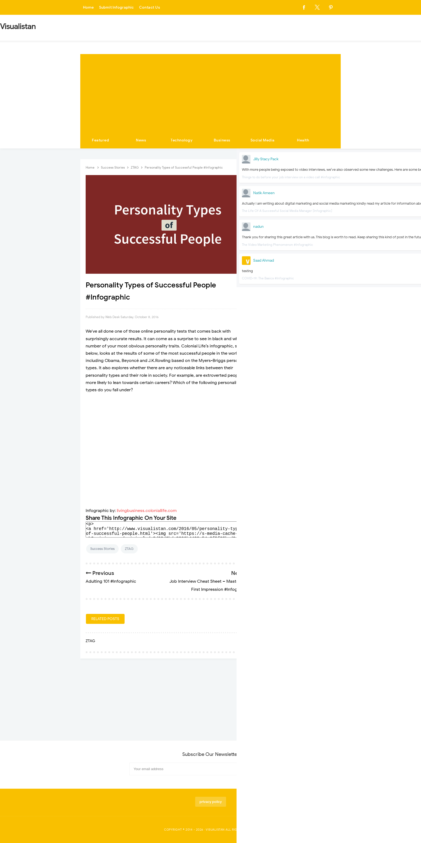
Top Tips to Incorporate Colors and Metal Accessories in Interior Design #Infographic (295, 543)
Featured (100, 140)
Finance (310, 292)
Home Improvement (319, 312)
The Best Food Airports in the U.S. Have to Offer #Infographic (293, 465)
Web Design (313, 363)
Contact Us (152, 7)
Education (312, 271)
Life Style (311, 323)
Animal (274, 241)
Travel (309, 353)
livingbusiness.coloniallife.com (147, 510)
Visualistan (215, 829)
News (141, 140)
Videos (274, 363)
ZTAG (129, 548)
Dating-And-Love (318, 261)
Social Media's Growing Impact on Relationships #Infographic (294, 505)
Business (222, 140)
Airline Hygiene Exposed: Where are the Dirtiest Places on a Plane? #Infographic (295, 428)
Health (303, 140)
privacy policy (210, 801)
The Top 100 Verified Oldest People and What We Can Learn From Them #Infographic (295, 486)
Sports (274, 343)
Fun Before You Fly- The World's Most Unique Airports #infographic (295, 448)
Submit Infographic (118, 7)
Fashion (275, 292)
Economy (276, 271)
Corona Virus (279, 261)
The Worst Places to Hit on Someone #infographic (295, 407)
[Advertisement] (210, 91)
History (275, 312)
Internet (275, 323)
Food (273, 302)
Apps (308, 241)
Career (309, 251)
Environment (314, 282)
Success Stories (102, 548)
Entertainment (280, 282)
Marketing (277, 333)
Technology (181, 140)
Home (88, 7)
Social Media (263, 140)
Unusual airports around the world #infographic (294, 523)
